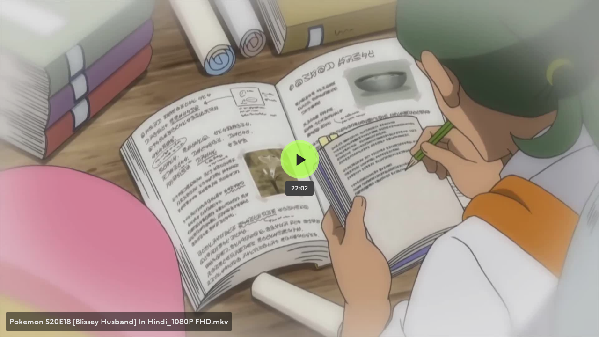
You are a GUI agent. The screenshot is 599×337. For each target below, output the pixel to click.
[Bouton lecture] (299, 159)
